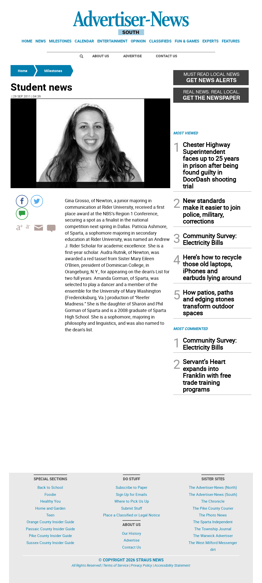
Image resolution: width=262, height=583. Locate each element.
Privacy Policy (141, 565)
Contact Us (166, 56)
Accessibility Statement (172, 565)
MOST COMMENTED (190, 328)
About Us (100, 56)
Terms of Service (115, 565)
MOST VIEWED (185, 132)
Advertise (132, 56)
